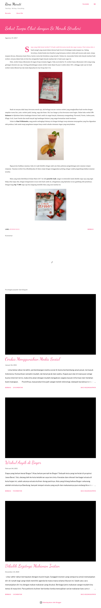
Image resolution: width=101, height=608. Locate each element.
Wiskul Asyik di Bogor (23, 462)
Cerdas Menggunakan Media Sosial (32, 359)
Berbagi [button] (91, 229)
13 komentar (18, 387)
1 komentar (17, 594)
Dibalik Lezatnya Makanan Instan (32, 565)
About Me (19, 13)
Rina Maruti (13, 4)
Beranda (8, 13)
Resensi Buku (15, 229)
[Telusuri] (85, 4)
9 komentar (17, 491)
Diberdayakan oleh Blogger (50, 602)
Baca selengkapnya (88, 387)
